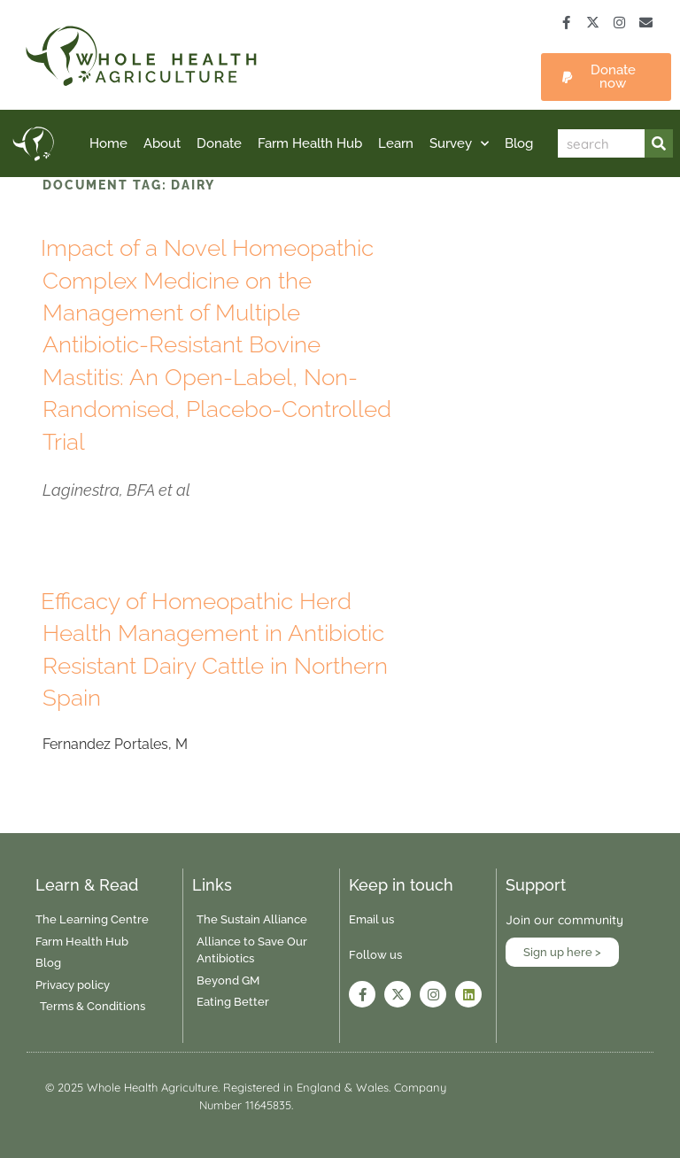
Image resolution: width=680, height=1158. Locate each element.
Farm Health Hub (310, 143)
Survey (459, 144)
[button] (606, 77)
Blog (519, 143)
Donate (219, 143)
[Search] (659, 143)
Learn (395, 143)
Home (108, 143)
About (162, 143)
